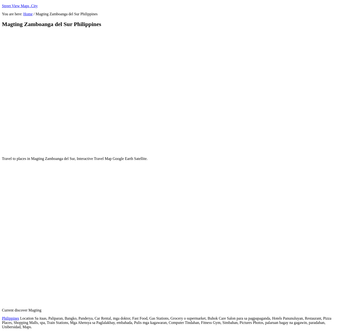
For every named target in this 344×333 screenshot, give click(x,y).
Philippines (10, 318)
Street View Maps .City (20, 6)
